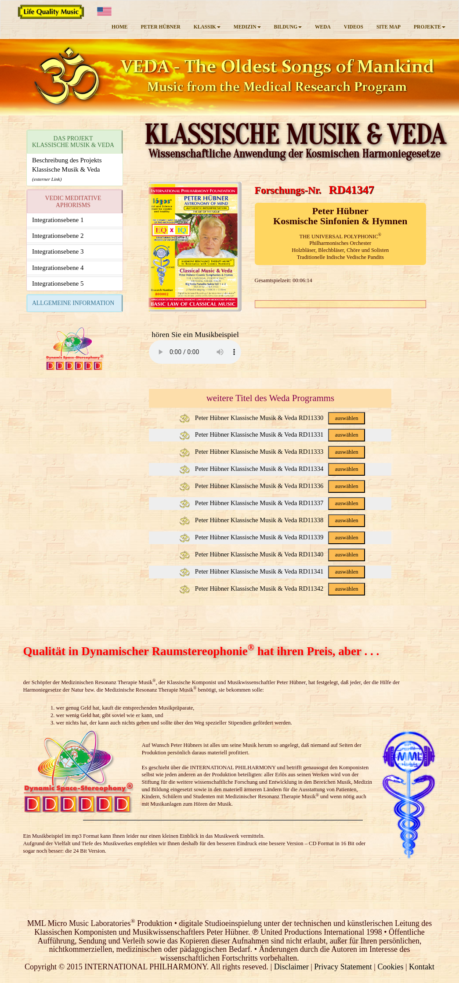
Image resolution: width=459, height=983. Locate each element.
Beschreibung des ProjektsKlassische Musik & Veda (66, 169)
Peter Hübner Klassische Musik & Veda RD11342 (272, 588)
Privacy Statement (343, 966)
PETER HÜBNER (160, 26)
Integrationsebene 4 (57, 267)
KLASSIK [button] (207, 26)
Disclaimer (291, 966)
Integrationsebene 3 (57, 251)
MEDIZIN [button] (247, 26)
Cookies (390, 966)
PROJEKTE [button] (429, 26)
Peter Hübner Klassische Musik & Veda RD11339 (272, 537)
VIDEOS (353, 26)
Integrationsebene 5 (57, 283)
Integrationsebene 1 (57, 219)
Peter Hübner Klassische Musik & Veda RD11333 (272, 451)
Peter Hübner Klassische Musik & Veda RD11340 (272, 554)
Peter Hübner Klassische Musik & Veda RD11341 (272, 571)
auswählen (346, 418)
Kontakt (421, 966)
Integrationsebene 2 (57, 235)
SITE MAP (388, 26)
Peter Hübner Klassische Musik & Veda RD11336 (272, 485)
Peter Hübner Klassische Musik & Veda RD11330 (272, 417)
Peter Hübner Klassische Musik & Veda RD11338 (272, 520)
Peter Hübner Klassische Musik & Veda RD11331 (272, 434)
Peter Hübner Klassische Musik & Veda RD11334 (272, 468)
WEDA (323, 26)
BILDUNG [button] (288, 26)
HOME (119, 26)
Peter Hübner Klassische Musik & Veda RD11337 (272, 502)
